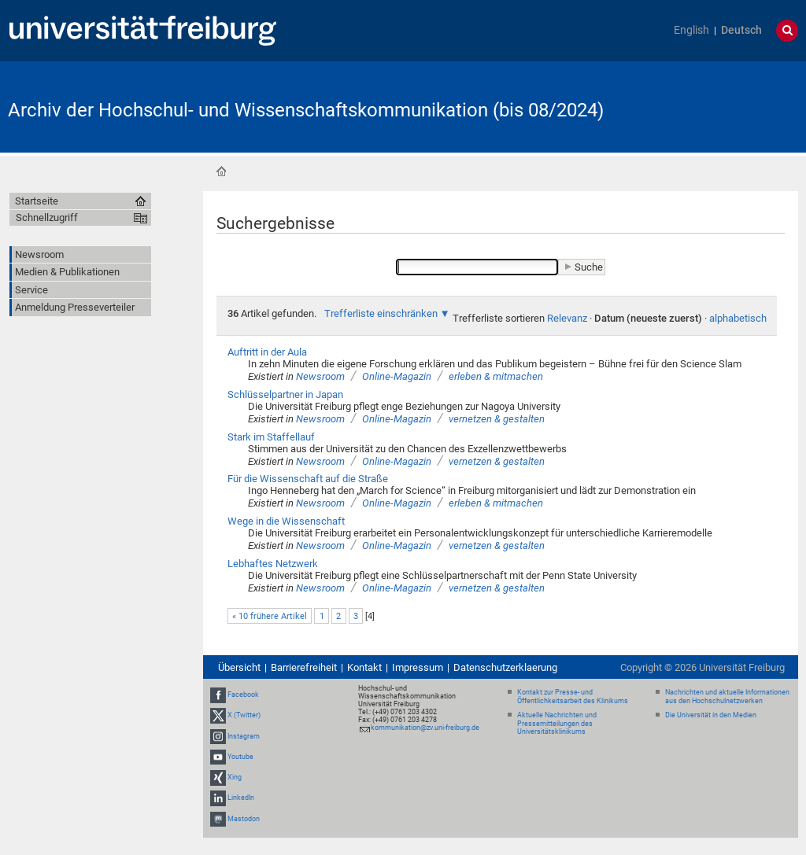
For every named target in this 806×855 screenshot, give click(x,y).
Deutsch (741, 30)
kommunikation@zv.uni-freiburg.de (425, 728)
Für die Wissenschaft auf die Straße (307, 479)
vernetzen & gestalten (497, 419)
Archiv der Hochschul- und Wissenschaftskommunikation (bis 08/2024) (306, 110)
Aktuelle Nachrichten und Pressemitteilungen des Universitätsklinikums (557, 723)
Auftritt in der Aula (267, 352)
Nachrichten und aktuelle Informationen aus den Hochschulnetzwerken (727, 696)
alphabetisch (738, 318)
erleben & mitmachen (496, 376)
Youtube (240, 757)
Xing (234, 777)
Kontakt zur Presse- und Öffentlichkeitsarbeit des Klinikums (572, 696)
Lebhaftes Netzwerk (272, 563)
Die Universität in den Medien (710, 715)
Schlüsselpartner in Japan (285, 394)
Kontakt (364, 667)
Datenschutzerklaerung (505, 667)
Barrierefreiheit (304, 667)
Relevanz (567, 318)
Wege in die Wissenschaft (286, 521)
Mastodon (243, 819)
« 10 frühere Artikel (269, 616)
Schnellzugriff (47, 217)
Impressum (417, 667)
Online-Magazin (396, 376)
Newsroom (320, 376)
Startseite (221, 171)
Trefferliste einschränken (381, 313)
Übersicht (239, 667)
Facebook (243, 694)
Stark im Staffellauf (271, 437)
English (691, 30)
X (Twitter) (244, 716)
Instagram (243, 736)
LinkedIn (240, 798)
